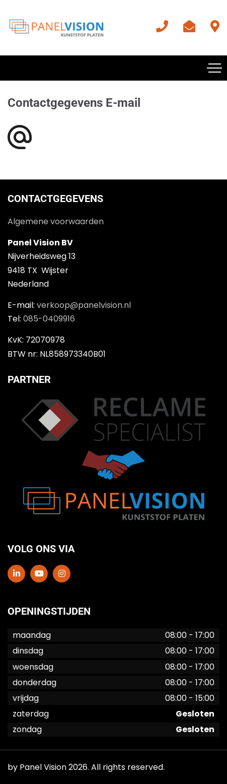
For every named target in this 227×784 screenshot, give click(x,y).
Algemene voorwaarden (56, 221)
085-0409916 (49, 318)
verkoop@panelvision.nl (84, 305)
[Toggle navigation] (214, 68)
